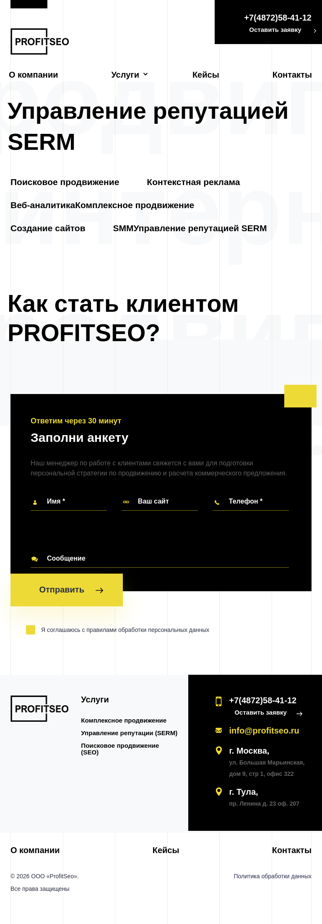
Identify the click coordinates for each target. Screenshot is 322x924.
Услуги (125, 74)
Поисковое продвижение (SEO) (120, 749)
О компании (33, 74)
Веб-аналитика (42, 205)
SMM (123, 228)
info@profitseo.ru (264, 731)
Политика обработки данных (273, 876)
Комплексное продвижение (134, 205)
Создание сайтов (48, 228)
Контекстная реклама (193, 182)
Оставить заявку (275, 29)
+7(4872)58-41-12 (278, 17)
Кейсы (205, 74)
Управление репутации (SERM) (129, 733)
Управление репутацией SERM (200, 228)
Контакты (292, 74)
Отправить (71, 591)
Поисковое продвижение (64, 182)
